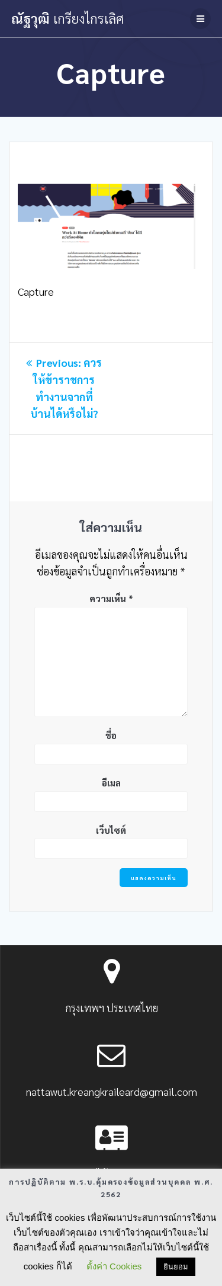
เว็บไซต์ (111, 830)
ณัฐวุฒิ (67, 18)
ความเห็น (111, 598)
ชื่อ (111, 735)
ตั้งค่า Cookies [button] (113, 1266)
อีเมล (111, 782)
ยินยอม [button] (175, 1266)
